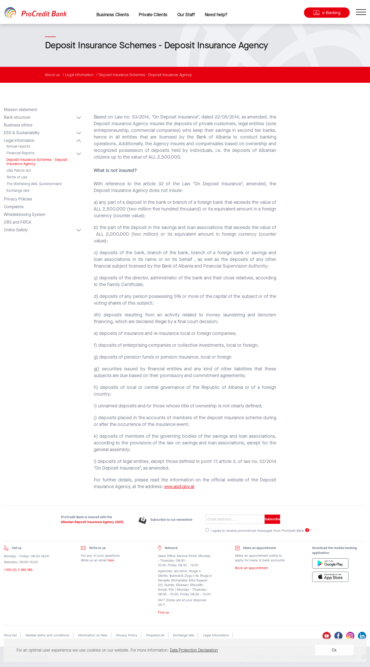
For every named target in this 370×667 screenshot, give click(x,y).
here (111, 561)
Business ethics (18, 125)
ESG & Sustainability (22, 132)
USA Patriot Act (18, 171)
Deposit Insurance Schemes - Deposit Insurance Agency (145, 74)
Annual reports (18, 146)
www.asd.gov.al (179, 486)
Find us (163, 613)
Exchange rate (18, 191)
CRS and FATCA (17, 222)
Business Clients (112, 15)
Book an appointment (251, 569)
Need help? (216, 15)
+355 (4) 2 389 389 (18, 571)
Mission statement (20, 109)
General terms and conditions (47, 635)
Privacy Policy (126, 635)
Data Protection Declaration (194, 650)
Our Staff (186, 15)
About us (52, 74)
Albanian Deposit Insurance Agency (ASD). (93, 522)
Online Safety (16, 230)
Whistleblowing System (24, 214)
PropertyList (155, 635)
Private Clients (153, 15)
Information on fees (92, 635)
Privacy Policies (18, 199)
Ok (334, 650)
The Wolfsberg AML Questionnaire (34, 184)
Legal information (79, 74)
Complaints (14, 206)
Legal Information (216, 635)
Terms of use (16, 177)
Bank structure (17, 117)
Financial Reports (20, 153)
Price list (10, 635)
